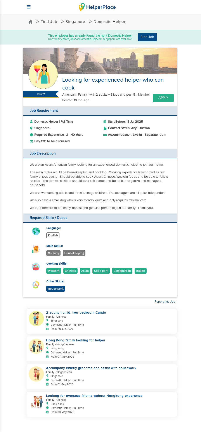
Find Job (46, 21)
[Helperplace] (26, 5)
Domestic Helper (107, 21)
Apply (163, 98)
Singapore (73, 21)
